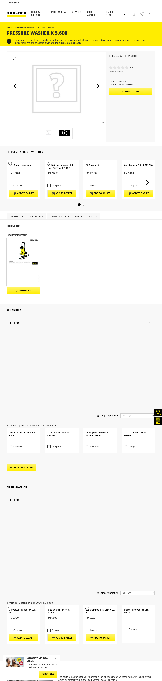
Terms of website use (93, 669)
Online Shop (110, 13)
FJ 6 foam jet (92, 165)
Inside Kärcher (91, 13)
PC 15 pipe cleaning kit (20, 165)
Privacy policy (13, 625)
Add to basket (23, 187)
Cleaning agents (59, 210)
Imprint (86, 661)
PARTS (78, 210)
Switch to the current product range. (63, 43)
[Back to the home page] (18, 14)
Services (76, 12)
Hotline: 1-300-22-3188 (121, 85)
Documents (16, 210)
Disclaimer (88, 673)
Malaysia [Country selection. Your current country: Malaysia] (15, 3)
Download (23, 284)
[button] (15, 86)
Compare (17, 179)
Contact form (130, 92)
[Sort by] (137, 331)
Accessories (36, 210)
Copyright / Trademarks (94, 665)
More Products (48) (21, 398)
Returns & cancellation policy (20, 621)
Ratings (92, 210)
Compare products (107, 331)
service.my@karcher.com (133, 638)
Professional (59, 12)
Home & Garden (35, 13)
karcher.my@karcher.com (133, 627)
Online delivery (14, 618)
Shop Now (48, 674)
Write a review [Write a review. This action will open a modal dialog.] (116, 72)
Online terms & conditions (19, 614)
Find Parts (146, 543)
